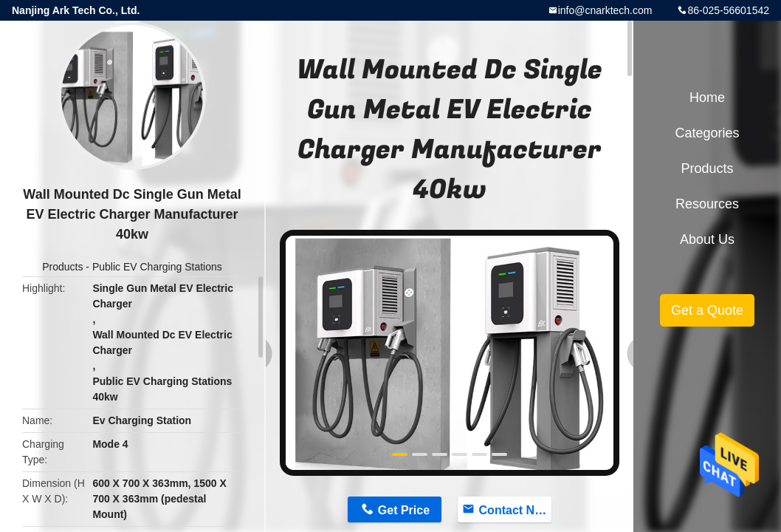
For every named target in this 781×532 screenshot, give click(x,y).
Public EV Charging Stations (157, 267)
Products (62, 267)
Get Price (404, 510)
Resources (707, 204)
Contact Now (515, 510)
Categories (707, 133)
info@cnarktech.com (605, 10)
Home (707, 97)
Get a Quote (707, 310)
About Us (707, 239)
